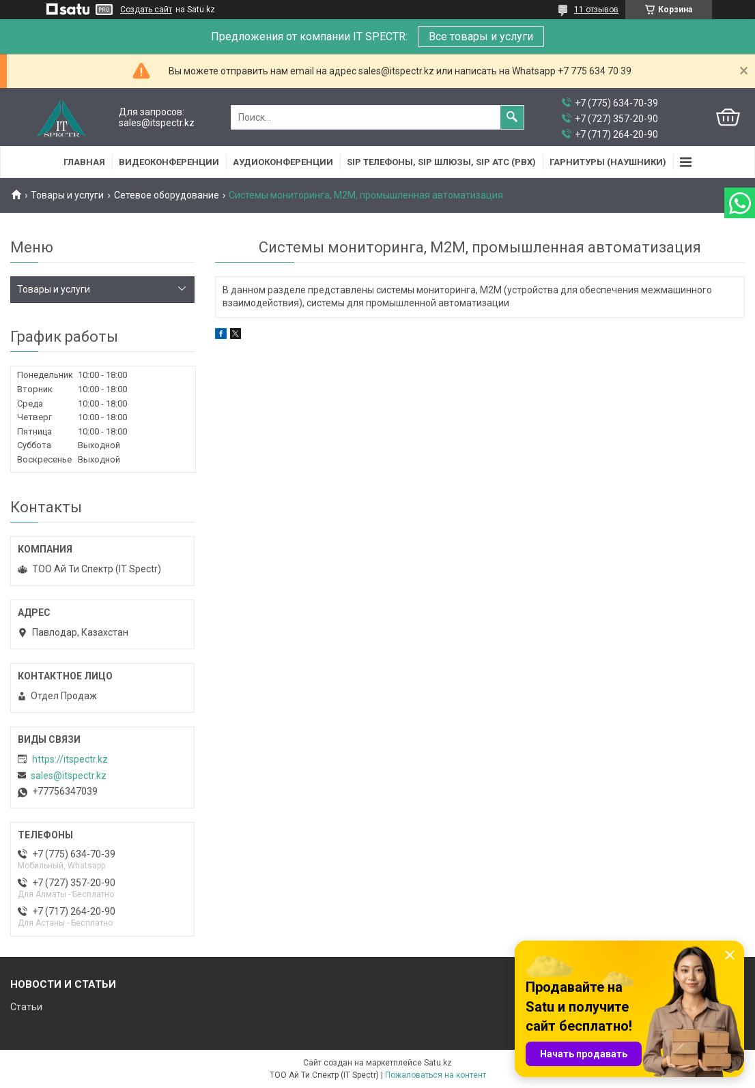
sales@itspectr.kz (68, 775)
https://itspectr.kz (70, 759)
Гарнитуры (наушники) (608, 162)
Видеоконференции (169, 162)
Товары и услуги (67, 195)
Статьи (26, 1006)
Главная (84, 162)
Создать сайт (146, 9)
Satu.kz (438, 1063)
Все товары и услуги (481, 36)
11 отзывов (596, 9)
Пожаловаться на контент (435, 1075)
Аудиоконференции (283, 162)
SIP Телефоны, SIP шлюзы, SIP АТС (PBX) (441, 162)
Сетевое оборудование (166, 195)
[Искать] (512, 117)
